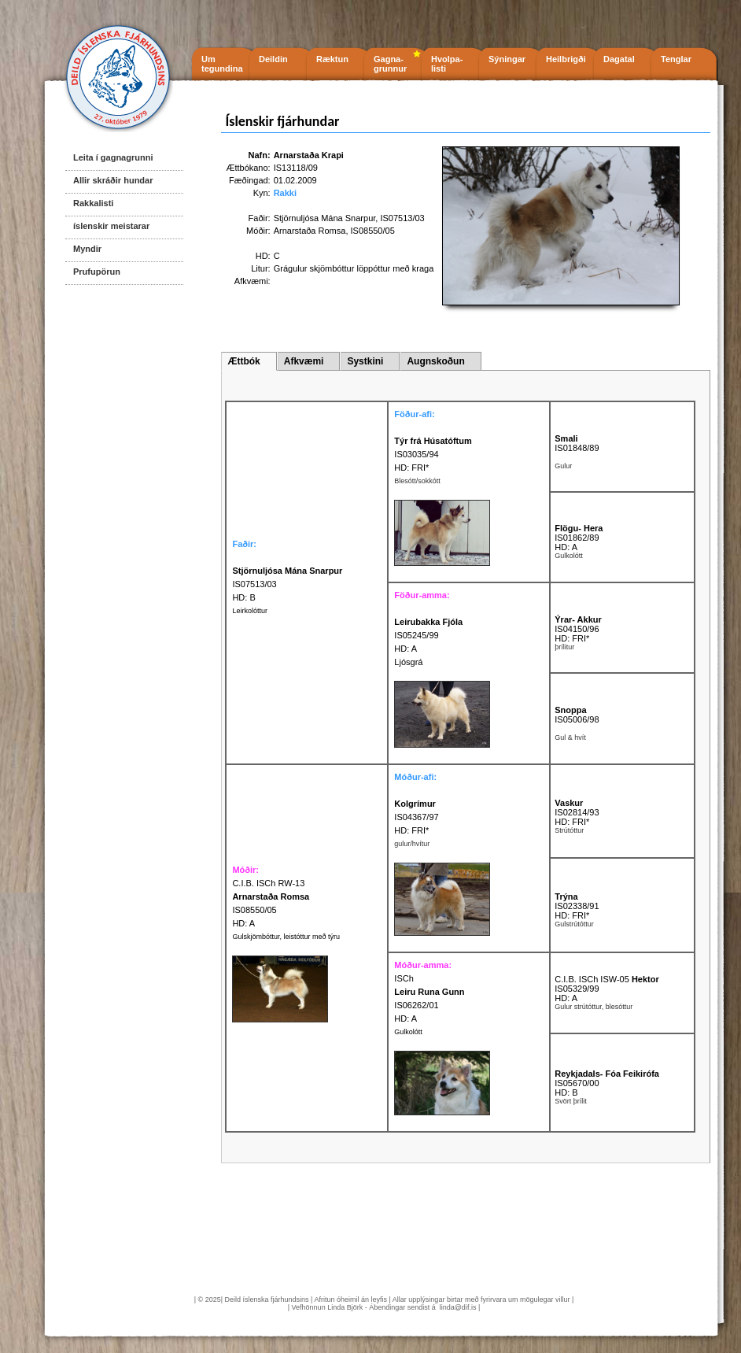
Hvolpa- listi (447, 63)
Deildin (273, 59)
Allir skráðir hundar (113, 180)
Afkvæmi (304, 361)
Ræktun (332, 59)
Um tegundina (222, 63)
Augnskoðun (435, 361)
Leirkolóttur (249, 611)
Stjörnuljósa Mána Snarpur (325, 218)
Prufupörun (96, 271)
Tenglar (676, 59)
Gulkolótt (408, 1032)
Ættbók (243, 361)
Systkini (365, 361)
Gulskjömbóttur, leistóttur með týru (286, 937)
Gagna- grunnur (390, 63)
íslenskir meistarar (111, 226)
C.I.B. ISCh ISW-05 (606, 979)
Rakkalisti (93, 203)
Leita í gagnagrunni (113, 157)
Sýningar (506, 59)
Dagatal (619, 59)
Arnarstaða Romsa (310, 230)
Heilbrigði (566, 59)
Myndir (87, 248)
